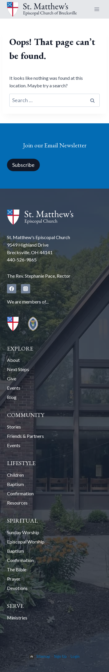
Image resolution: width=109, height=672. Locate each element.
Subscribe (23, 165)
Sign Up (60, 656)
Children (15, 475)
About (13, 360)
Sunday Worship (23, 532)
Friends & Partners (25, 436)
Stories (14, 426)
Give (11, 378)
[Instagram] (25, 288)
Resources (17, 502)
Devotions (17, 588)
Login (75, 656)
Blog (12, 397)
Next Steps (18, 369)
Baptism (15, 484)
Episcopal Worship (25, 541)
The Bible (16, 569)
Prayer (13, 578)
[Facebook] (11, 288)
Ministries (17, 617)
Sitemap (43, 656)
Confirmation (20, 493)
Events (13, 388)
